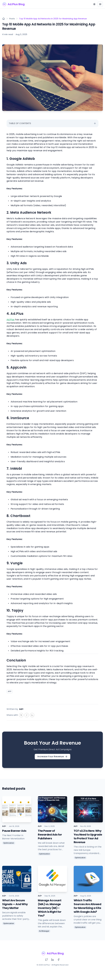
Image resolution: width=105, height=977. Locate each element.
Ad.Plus (10, 319)
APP (9, 691)
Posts (12, 18)
